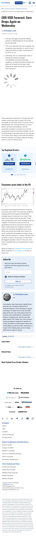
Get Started (9, 163)
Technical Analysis (9, 8)
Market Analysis (7, 478)
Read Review (9, 169)
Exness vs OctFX (8, 448)
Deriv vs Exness (7, 456)
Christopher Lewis (21, 294)
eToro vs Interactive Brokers (12, 454)
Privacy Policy (7, 437)
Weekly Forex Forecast (10, 473)
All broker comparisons (10, 459)
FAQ (3, 429)
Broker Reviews (7, 475)
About (4, 426)
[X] (7, 418)
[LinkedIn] (12, 418)
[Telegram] (17, 418)
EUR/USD (11, 336)
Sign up (18, 281)
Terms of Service (8, 435)
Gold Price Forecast (9, 467)
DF (2, 9)
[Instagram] (33, 418)
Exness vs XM (7, 445)
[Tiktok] (22, 418)
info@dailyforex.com (7, 484)
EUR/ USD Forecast (8, 470)
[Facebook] (2, 418)
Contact (5, 432)
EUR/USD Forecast (21, 8)
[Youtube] (27, 418)
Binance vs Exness (8, 451)
